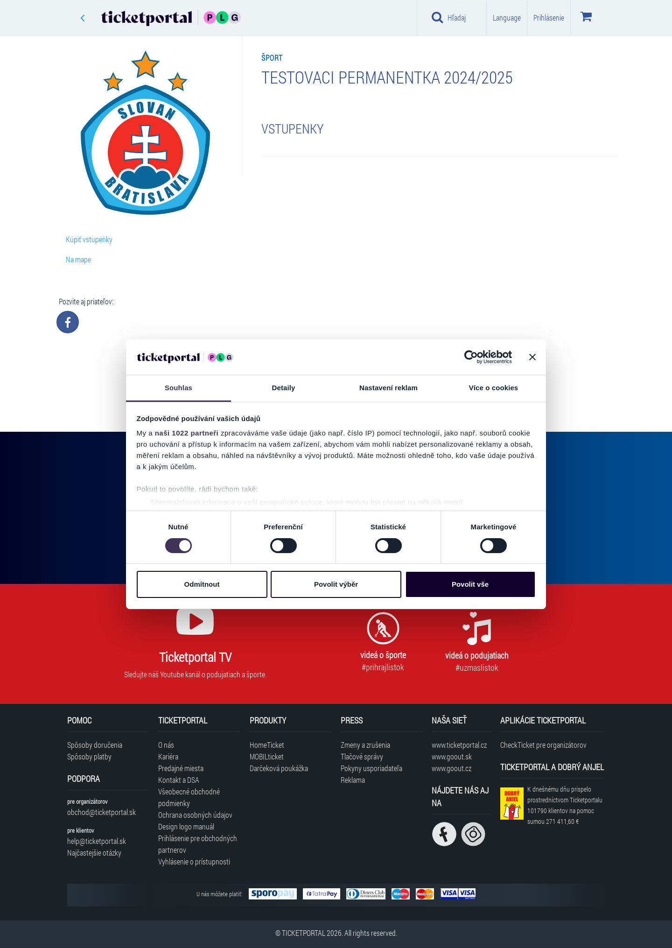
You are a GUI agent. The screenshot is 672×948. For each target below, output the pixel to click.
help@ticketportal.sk (96, 841)
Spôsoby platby (89, 756)
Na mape (78, 259)
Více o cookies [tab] (493, 388)
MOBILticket (267, 756)
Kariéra (168, 756)
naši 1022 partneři (187, 433)
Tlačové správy (362, 756)
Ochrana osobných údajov (195, 815)
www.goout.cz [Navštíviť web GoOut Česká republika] (451, 768)
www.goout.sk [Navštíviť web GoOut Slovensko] (452, 756)
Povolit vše (470, 584)
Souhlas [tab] (178, 388)
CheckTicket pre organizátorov (543, 745)
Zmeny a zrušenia (365, 745)
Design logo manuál (186, 826)
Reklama (353, 780)
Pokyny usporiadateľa (371, 768)
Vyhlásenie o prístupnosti (194, 861)
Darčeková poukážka (279, 768)
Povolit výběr (336, 584)
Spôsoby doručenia (94, 745)
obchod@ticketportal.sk (101, 812)
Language (507, 17)
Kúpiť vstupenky (89, 239)
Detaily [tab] (283, 388)
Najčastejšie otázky (94, 852)
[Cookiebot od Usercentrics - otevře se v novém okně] (471, 357)
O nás (166, 745)
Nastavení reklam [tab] (388, 388)
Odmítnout (202, 584)
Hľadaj (449, 17)
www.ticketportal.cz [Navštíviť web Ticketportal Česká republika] (459, 745)
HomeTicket (267, 745)
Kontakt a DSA (178, 780)
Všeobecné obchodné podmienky (189, 797)
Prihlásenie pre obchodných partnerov (197, 844)
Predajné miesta (180, 768)
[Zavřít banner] (532, 357)
